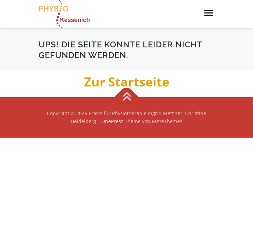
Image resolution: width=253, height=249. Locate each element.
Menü (207, 13)
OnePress (112, 121)
